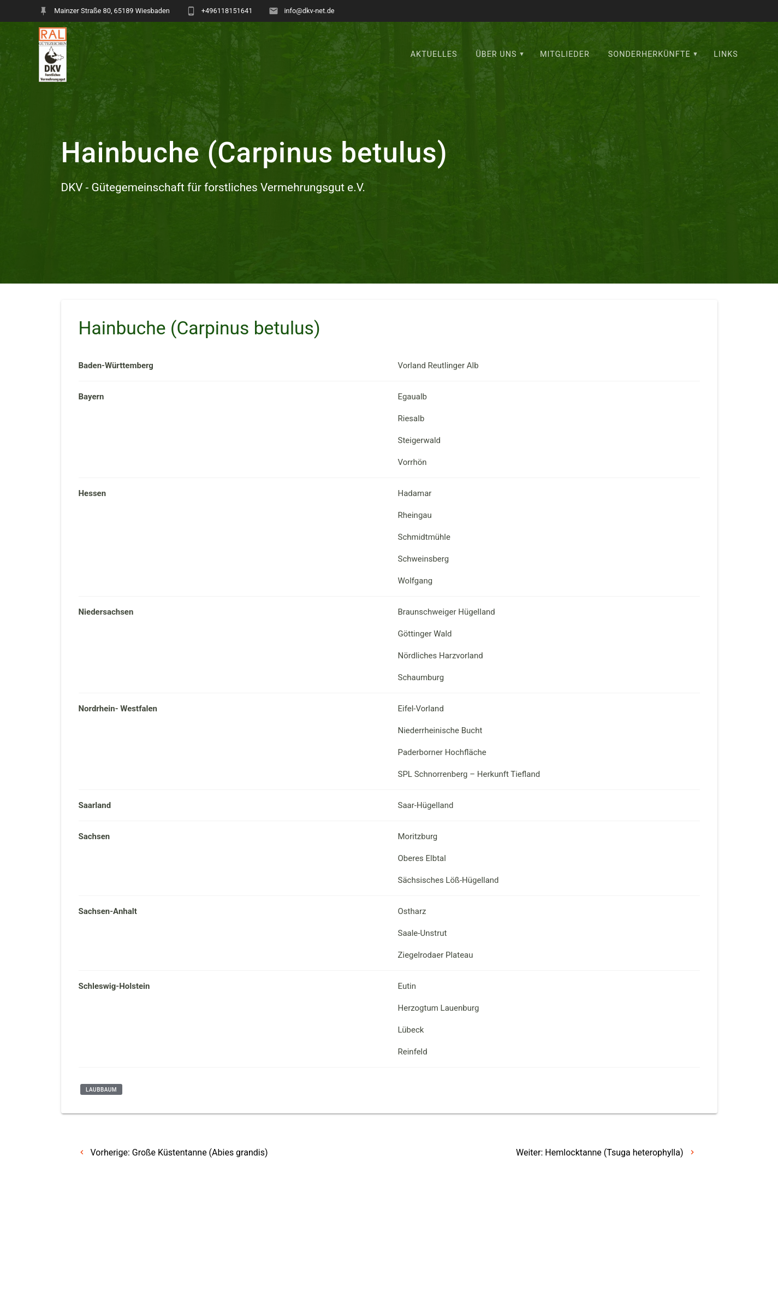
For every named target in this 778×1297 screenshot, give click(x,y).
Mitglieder (565, 54)
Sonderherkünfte (649, 54)
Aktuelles (434, 54)
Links (726, 54)
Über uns (496, 54)
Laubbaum (101, 1117)
